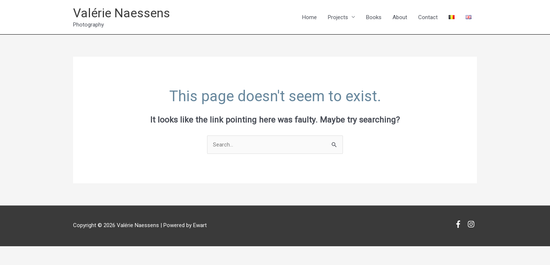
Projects (338, 17)
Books (373, 17)
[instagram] (472, 225)
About (399, 17)
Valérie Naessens (124, 13)
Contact (428, 17)
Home (309, 17)
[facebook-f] (460, 225)
